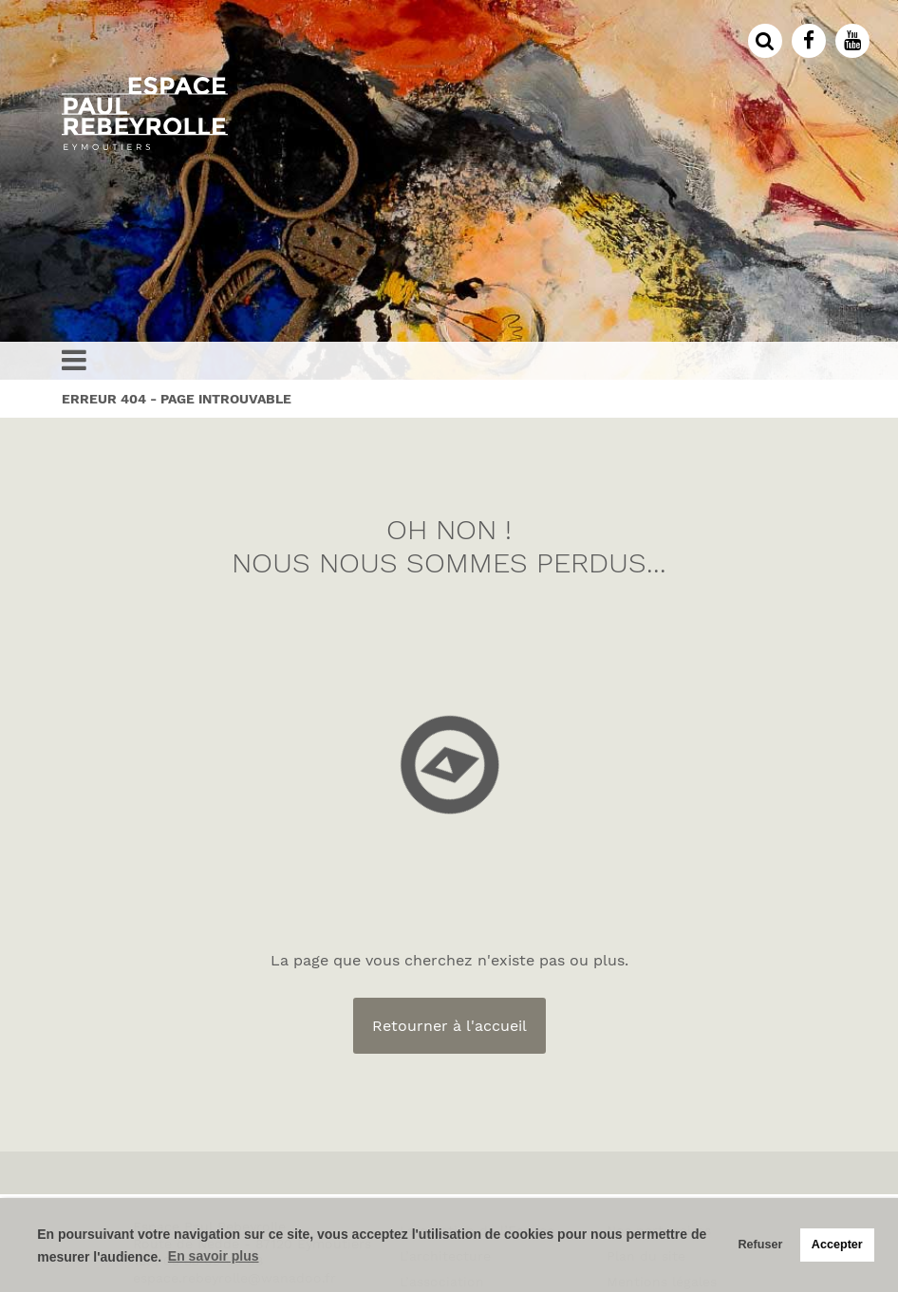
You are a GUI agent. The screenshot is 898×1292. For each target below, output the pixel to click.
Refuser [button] (760, 1244)
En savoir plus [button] (213, 1256)
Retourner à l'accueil (449, 1026)
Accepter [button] (837, 1244)
